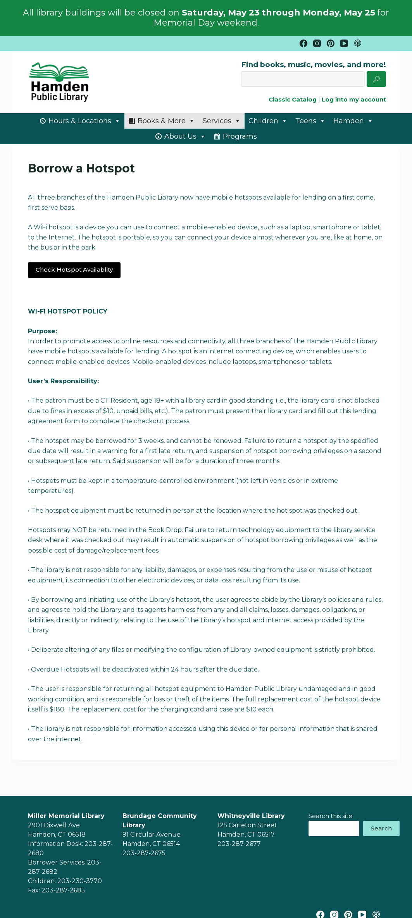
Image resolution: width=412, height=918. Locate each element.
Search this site (330, 816)
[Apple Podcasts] (358, 43)
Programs (240, 136)
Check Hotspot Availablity (74, 269)
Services (222, 121)
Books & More (166, 121)
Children (268, 121)
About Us (185, 136)
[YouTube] (344, 43)
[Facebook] (303, 43)
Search (381, 828)
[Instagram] (317, 43)
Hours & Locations (84, 121)
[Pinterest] (330, 43)
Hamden (353, 121)
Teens (310, 121)
